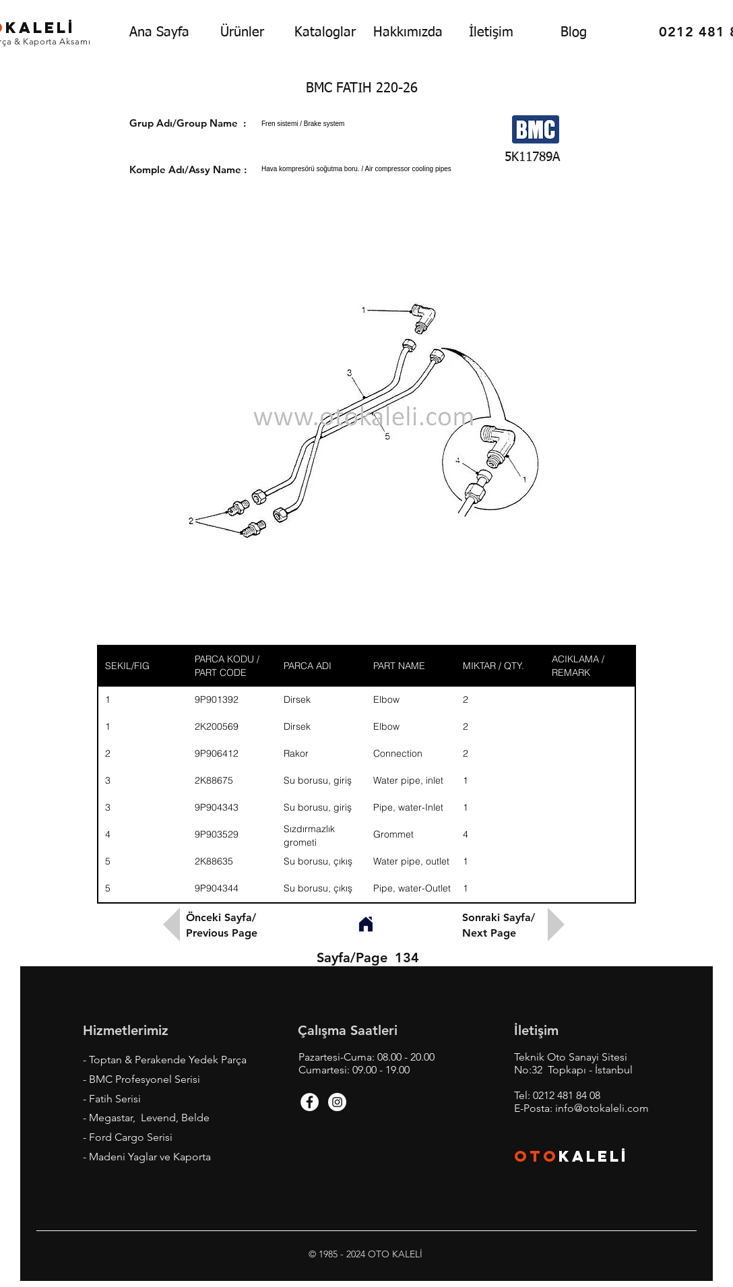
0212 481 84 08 (566, 1095)
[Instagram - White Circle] (337, 1102)
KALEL (594, 1156)
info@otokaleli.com (602, 1108)
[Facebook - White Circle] (309, 1102)
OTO (536, 1156)
